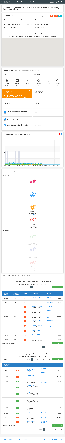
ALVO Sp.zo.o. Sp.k (45, 376)
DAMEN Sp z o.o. (49, 339)
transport (38, 19)
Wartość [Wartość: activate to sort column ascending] (57, 293)
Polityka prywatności (57, 439)
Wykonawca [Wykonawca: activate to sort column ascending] (48, 293)
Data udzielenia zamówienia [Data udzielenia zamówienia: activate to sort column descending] (6, 293)
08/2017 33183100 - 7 (31, 417)
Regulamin (47, 439)
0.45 (25, 298)
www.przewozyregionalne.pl (42, 24)
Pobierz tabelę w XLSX (57, 286)
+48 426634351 (39, 30)
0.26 (25, 331)
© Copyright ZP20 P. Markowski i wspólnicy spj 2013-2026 (15, 439)
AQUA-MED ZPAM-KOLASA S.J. (49, 312)
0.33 (17, 370)
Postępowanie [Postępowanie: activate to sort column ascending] (35, 293)
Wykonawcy (29, 275)
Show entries (22, 344)
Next (49, 287)
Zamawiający (6, 74)
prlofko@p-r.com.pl (40, 33)
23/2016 (28, 412)
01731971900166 (10, 27)
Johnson (48, 335)
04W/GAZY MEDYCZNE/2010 (37, 325)
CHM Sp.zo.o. (44, 417)
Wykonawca (37, 74)
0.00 (17, 381)
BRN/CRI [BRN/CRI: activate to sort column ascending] (25, 293)
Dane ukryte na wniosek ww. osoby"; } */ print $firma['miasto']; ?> (18, 24)
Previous (28, 287)
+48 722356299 (39, 27)
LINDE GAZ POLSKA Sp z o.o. (49, 326)
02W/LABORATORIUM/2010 (37, 297)
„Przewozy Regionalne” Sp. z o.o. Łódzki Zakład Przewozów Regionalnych (18, 19)
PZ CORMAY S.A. (49, 302)
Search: (13, 287)
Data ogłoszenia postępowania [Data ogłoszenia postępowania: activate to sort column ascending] (16, 293)
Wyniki (8, 275)
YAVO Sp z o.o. (49, 331)
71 (46, 287)
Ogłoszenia (4, 275)
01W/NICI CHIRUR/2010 (36, 330)
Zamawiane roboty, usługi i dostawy (18, 275)
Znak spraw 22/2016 (30, 375)
